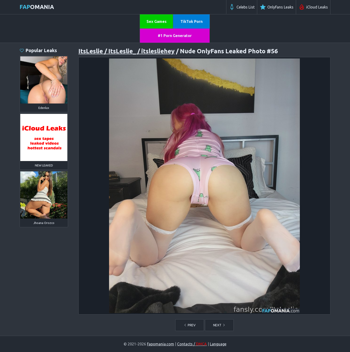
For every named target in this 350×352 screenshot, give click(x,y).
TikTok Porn (191, 21)
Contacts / (192, 344)
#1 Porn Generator (175, 35)
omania (37, 7)
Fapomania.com (160, 344)
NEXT (219, 325)
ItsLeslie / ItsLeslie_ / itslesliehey (126, 51)
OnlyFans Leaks (276, 7)
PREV (189, 325)
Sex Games (157, 21)
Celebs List (242, 7)
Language (218, 344)
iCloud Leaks (313, 7)
